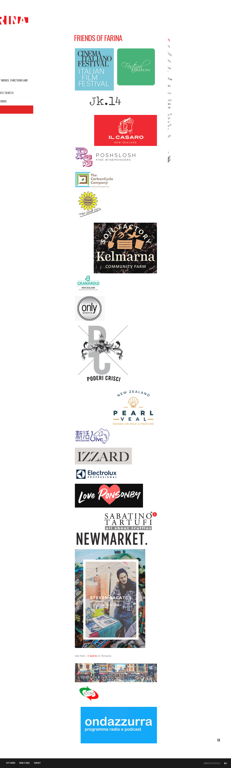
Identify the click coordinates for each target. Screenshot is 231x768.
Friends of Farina (29, 109)
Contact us (11, 126)
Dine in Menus (12, 63)
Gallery (9, 135)
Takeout (9, 72)
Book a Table (24, 762)
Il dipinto (92, 657)
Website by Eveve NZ (212, 763)
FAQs (7, 143)
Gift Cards (10, 762)
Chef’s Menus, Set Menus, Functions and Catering (28, 82)
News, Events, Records (17, 101)
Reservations (12, 55)
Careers (9, 118)
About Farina (12, 46)
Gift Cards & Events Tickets (21, 93)
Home (7, 38)
